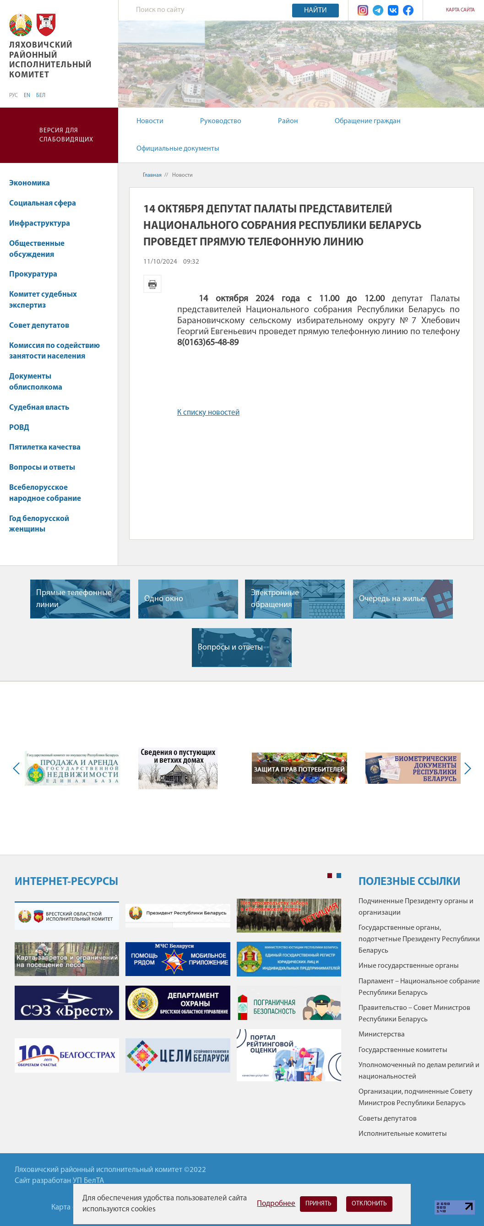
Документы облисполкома (35, 382)
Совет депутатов (39, 326)
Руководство (220, 121)
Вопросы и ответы (42, 468)
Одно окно (163, 599)
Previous (18, 768)
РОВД (19, 428)
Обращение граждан (368, 121)
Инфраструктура (44, 224)
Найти (315, 10)
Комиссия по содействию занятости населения (54, 351)
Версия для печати (152, 284)
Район (288, 121)
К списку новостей (208, 413)
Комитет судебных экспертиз (43, 300)
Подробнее (276, 1204)
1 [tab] (329, 875)
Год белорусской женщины (39, 524)
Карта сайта (460, 10)
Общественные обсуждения (37, 249)
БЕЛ (40, 95)
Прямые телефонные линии (74, 599)
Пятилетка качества (49, 447)
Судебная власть (39, 408)
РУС (13, 95)
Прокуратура (37, 274)
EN (27, 95)
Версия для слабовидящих (66, 135)
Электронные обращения (275, 599)
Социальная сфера (47, 203)
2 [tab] (339, 875)
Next (465, 768)
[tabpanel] (178, 995)
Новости (149, 121)
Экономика (34, 183)
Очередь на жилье (392, 599)
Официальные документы (177, 148)
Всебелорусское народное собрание (45, 493)
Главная (152, 175)
